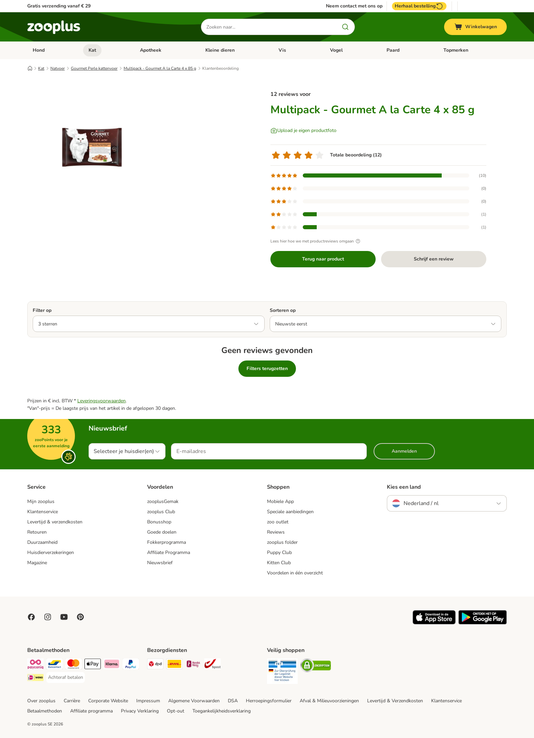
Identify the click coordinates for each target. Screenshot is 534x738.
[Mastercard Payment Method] (73, 665)
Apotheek (150, 50)
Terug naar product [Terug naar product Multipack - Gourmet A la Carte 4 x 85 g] (323, 259)
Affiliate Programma (168, 552)
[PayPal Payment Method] (131, 665)
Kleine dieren (220, 50)
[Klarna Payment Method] (112, 665)
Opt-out (175, 711)
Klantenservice (42, 511)
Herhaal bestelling (419, 6)
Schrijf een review (434, 259)
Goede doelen (161, 532)
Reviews (276, 532)
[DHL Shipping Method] (174, 665)
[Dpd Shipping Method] (155, 665)
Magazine (37, 562)
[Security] (282, 672)
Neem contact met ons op (354, 6)
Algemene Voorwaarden (194, 701)
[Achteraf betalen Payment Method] (65, 677)
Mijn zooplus (40, 501)
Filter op (42, 310)
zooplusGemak (162, 501)
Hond (39, 50)
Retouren (37, 532)
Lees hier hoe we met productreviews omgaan (316, 241)
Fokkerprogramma (166, 542)
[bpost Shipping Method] (212, 665)
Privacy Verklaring (140, 711)
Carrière (72, 701)
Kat (92, 50)
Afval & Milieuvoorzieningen (329, 701)
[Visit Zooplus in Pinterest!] (80, 617)
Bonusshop (159, 522)
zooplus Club (161, 511)
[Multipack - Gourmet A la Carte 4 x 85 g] (92, 147)
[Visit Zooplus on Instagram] (48, 617)
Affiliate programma (91, 711)
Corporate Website (108, 701)
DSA (233, 701)
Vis (282, 50)
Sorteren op (283, 310)
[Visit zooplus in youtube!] (64, 617)
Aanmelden (404, 451)
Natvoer (57, 68)
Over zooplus (41, 701)
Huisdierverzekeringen (50, 552)
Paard (393, 50)
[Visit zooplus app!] (434, 623)
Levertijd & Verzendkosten (395, 701)
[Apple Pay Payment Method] (92, 665)
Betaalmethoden (44, 711)
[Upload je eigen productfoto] (303, 130)
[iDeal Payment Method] (35, 678)
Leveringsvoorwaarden (101, 401)
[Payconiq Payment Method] (35, 665)
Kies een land (404, 487)
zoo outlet (277, 522)
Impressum (148, 701)
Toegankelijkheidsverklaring (221, 711)
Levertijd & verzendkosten (54, 522)
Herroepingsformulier (269, 701)
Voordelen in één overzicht (295, 573)
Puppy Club (279, 552)
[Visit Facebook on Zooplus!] (31, 617)
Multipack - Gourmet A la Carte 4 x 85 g (160, 68)
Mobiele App (280, 501)
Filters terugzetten (267, 368)
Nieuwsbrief (160, 562)
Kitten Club (279, 562)
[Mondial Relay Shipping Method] (193, 665)
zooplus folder (282, 542)
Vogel (336, 50)
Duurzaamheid (42, 542)
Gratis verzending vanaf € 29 (59, 6)
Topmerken (455, 50)
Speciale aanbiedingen (290, 511)
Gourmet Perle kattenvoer (94, 68)
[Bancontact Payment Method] (54, 665)
